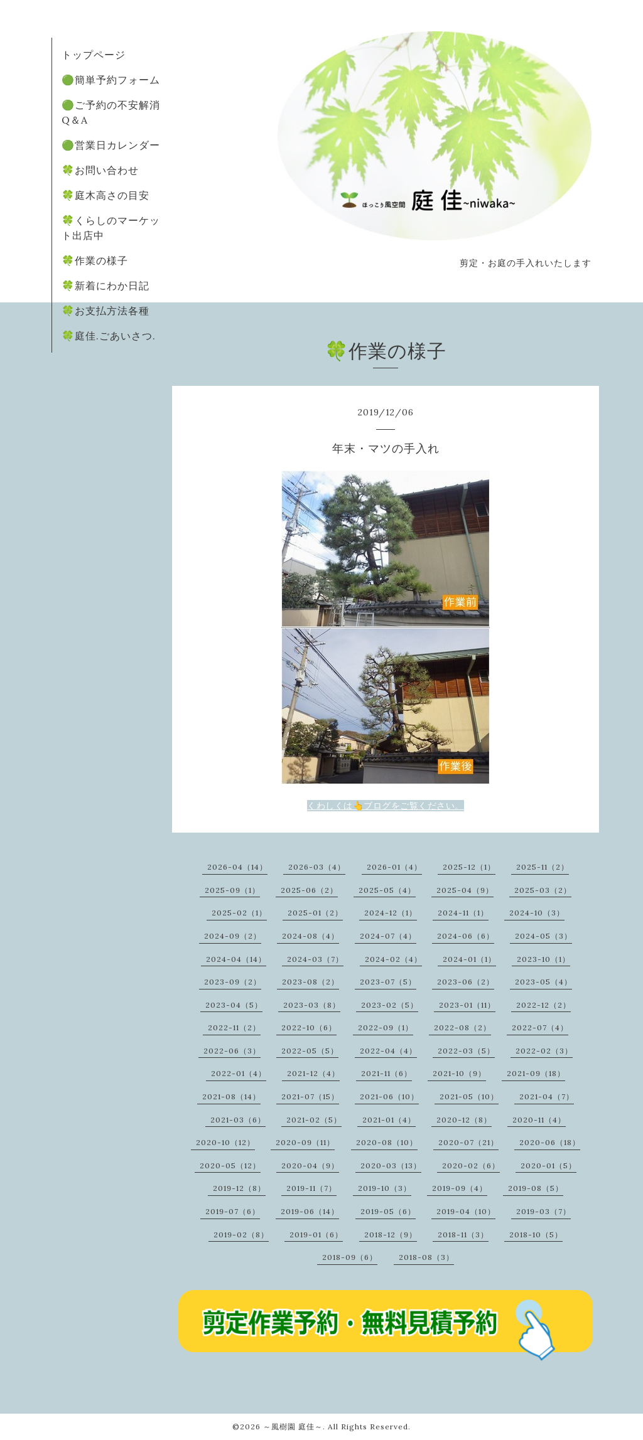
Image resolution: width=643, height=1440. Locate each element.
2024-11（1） (463, 912)
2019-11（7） (311, 1188)
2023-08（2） (310, 981)
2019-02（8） (241, 1234)
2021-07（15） (310, 1096)
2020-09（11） (305, 1142)
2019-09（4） (459, 1188)
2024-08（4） (310, 936)
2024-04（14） (236, 959)
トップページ (94, 54)
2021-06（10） (389, 1096)
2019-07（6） (232, 1211)
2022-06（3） (232, 1050)
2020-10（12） (225, 1142)
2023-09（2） (232, 981)
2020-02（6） (471, 1165)
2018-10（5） (536, 1234)
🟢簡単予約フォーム (111, 79)
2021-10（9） (459, 1073)
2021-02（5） (314, 1119)
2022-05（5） (309, 1050)
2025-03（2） (542, 890)
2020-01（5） (548, 1165)
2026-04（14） (237, 867)
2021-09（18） (536, 1073)
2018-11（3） (463, 1234)
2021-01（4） (389, 1119)
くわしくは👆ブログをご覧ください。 (385, 805)
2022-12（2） (543, 1005)
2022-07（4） (540, 1027)
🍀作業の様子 (95, 260)
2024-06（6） (465, 936)
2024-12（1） (390, 912)
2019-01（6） (316, 1234)
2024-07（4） (388, 936)
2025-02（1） (239, 912)
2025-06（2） (309, 890)
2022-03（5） (466, 1050)
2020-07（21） (468, 1142)
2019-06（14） (310, 1211)
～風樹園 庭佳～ (293, 1426)
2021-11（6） (386, 1073)
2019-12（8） (239, 1188)
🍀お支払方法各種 (105, 310)
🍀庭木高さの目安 (105, 195)
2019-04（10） (465, 1211)
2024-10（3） (537, 912)
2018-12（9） (390, 1234)
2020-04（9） (310, 1165)
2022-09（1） (385, 1027)
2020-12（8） (464, 1119)
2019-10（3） (384, 1188)
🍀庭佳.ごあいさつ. (109, 335)
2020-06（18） (549, 1142)
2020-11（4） (539, 1119)
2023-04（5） (233, 1005)
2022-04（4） (388, 1050)
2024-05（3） (543, 936)
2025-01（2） (315, 912)
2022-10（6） (309, 1027)
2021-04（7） (546, 1096)
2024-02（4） (393, 959)
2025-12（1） (469, 867)
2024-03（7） (315, 959)
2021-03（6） (238, 1119)
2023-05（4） (543, 981)
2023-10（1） (543, 959)
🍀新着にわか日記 (105, 285)
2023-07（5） (388, 981)
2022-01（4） (238, 1073)
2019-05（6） (388, 1211)
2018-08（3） (426, 1257)
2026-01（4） (394, 867)
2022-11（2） (234, 1027)
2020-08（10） (387, 1142)
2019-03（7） (543, 1211)
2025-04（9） (465, 890)
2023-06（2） (465, 981)
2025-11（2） (542, 867)
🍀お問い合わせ (100, 170)
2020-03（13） (390, 1165)
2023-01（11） (467, 1005)
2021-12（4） (313, 1073)
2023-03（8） (311, 1005)
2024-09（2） (232, 936)
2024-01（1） (469, 959)
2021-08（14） (231, 1096)
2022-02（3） (544, 1050)
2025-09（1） (232, 890)
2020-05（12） (230, 1165)
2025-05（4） (387, 890)
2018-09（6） (349, 1257)
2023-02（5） (389, 1005)
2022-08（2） (462, 1027)
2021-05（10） (469, 1096)
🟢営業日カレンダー (111, 145)
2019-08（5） (535, 1188)
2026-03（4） (316, 867)
